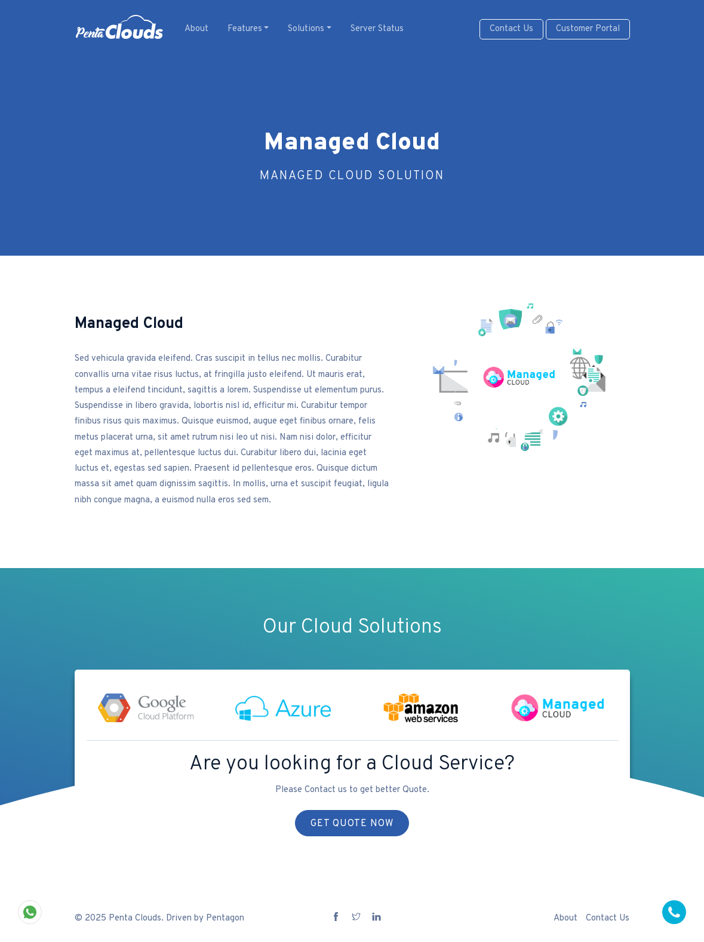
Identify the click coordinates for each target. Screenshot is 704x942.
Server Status (377, 29)
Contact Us (511, 29)
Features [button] (245, 29)
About (196, 29)
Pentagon (225, 918)
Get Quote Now (352, 824)
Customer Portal (588, 29)
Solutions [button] (306, 29)
